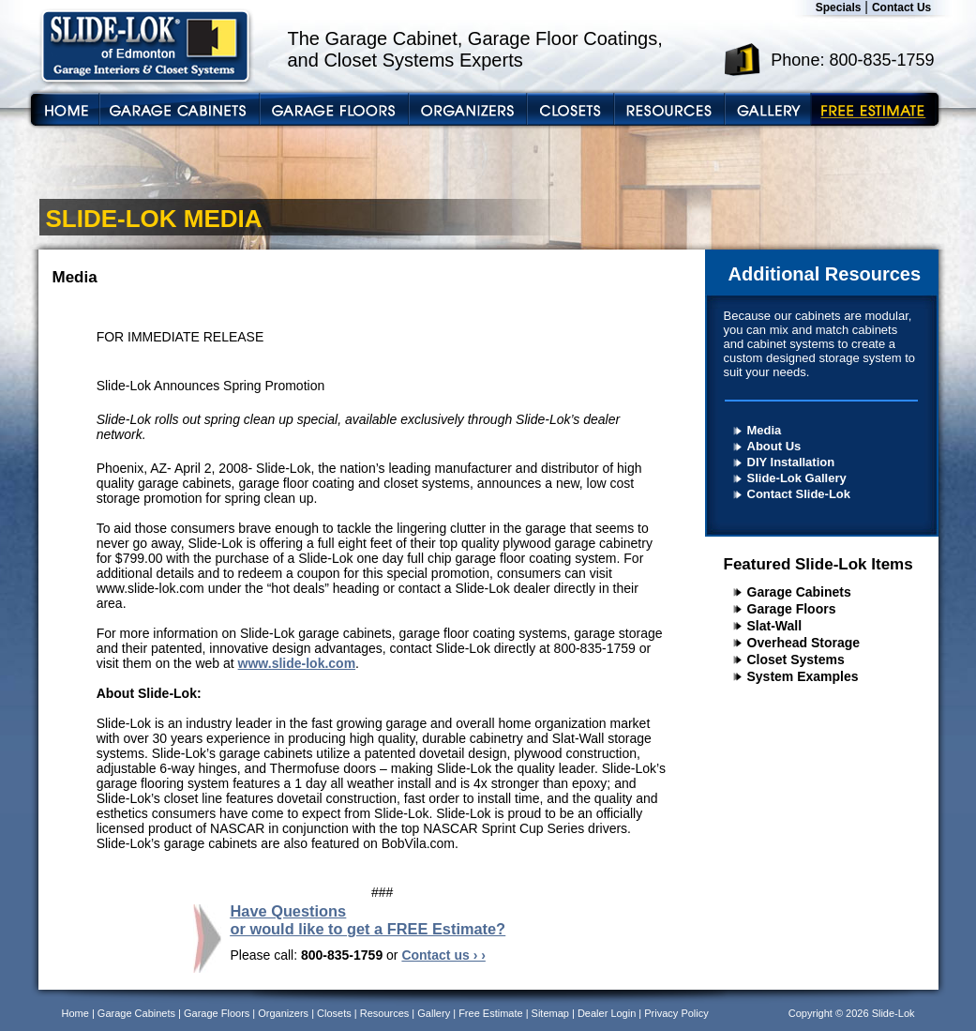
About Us (774, 446)
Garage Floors (791, 608)
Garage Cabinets (799, 591)
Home (75, 1013)
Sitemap (550, 1013)
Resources (385, 1013)
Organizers (283, 1013)
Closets (334, 1013)
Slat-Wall (775, 625)
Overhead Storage (804, 642)
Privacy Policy (676, 1013)
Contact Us (901, 7)
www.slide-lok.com (297, 663)
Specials (839, 7)
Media (764, 430)
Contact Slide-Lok (799, 494)
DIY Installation (791, 462)
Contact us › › (443, 955)
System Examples (803, 676)
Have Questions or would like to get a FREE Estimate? (368, 919)
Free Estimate (490, 1013)
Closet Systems (796, 659)
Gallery (433, 1013)
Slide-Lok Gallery (797, 478)
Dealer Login (607, 1013)
